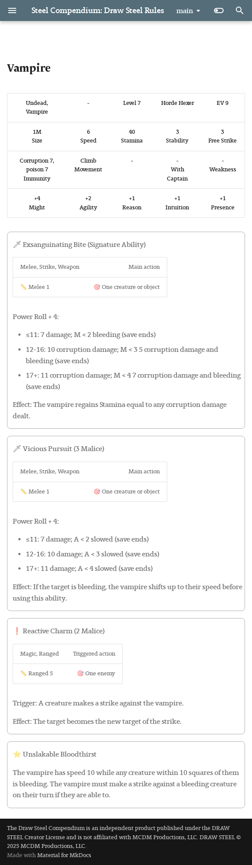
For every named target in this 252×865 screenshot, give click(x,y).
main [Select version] (184, 11)
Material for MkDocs (64, 855)
